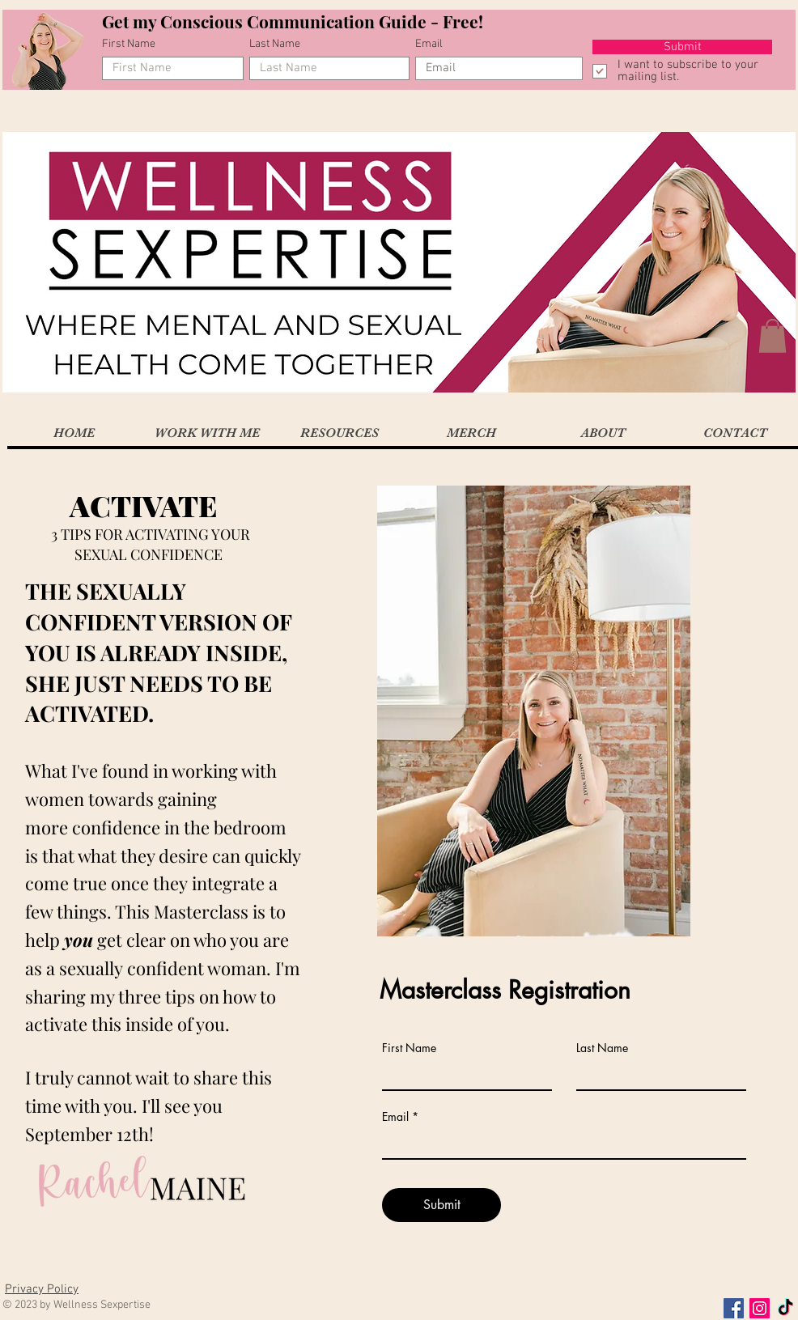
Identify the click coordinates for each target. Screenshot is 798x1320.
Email (429, 44)
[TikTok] (785, 1308)
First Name (128, 44)
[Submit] (682, 47)
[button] (772, 336)
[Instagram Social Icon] (759, 1308)
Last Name (274, 44)
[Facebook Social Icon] (734, 1308)
